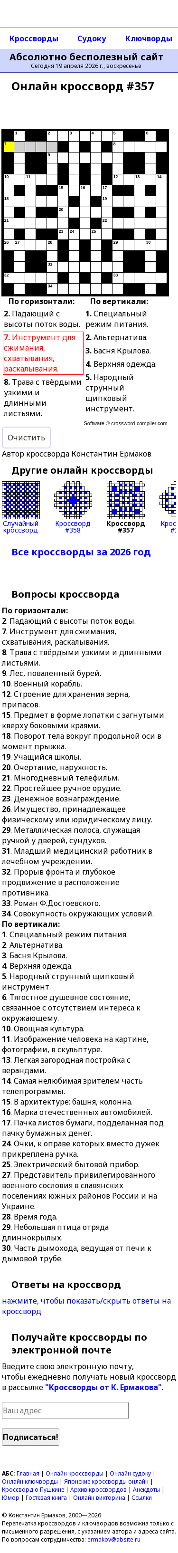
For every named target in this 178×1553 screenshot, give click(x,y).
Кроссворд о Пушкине (33, 1490)
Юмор (10, 1498)
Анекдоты (146, 1490)
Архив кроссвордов (98, 1490)
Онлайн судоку (130, 1473)
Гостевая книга (46, 1498)
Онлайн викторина (99, 1498)
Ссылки (141, 1498)
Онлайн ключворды (30, 1481)
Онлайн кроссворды (74, 1473)
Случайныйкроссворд (21, 507)
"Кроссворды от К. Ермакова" (103, 1387)
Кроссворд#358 (73, 507)
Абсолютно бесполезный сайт (86, 57)
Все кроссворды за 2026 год (81, 551)
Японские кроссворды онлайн (106, 1481)
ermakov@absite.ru (114, 1539)
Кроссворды (33, 38)
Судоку (91, 38)
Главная (28, 1473)
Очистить (26, 437)
